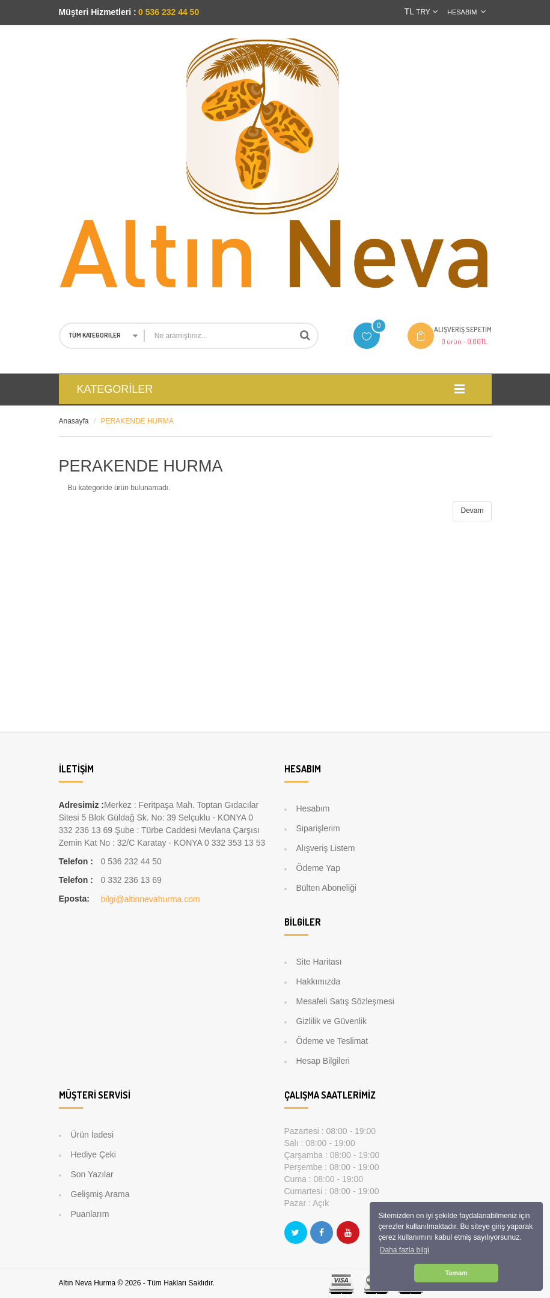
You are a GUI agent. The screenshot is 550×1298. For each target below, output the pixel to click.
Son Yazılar (92, 1174)
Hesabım (313, 808)
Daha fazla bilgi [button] (404, 1250)
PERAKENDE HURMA (137, 421)
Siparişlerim (318, 828)
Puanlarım (90, 1214)
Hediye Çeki (93, 1154)
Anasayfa (74, 421)
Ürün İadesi (92, 1134)
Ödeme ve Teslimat (332, 1041)
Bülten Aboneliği (326, 888)
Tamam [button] (456, 1272)
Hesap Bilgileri (323, 1061)
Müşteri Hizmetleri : (97, 12)
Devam (471, 510)
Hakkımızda (318, 981)
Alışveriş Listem (325, 848)
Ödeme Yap (318, 868)
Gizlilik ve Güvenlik (331, 1021)
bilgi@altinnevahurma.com (150, 899)
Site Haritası (319, 961)
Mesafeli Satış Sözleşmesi (345, 1001)
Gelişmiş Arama (100, 1194)
